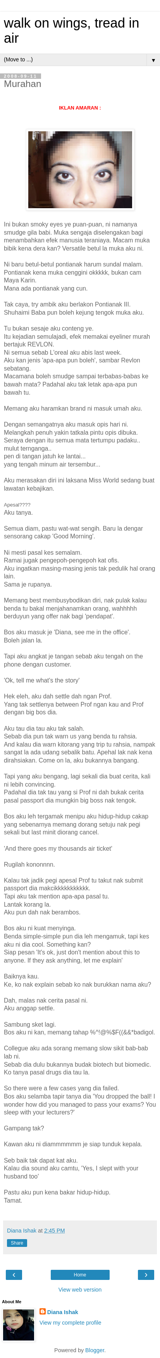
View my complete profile (71, 1323)
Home (80, 1275)
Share (17, 1243)
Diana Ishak (62, 1312)
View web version (80, 1290)
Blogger (94, 1350)
